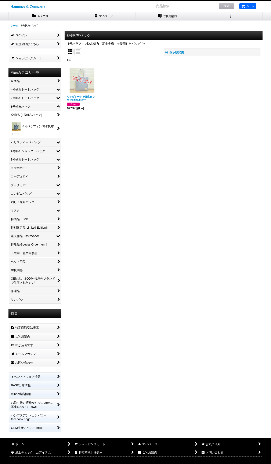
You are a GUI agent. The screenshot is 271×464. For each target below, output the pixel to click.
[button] (231, 16)
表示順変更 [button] (174, 52)
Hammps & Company (28, 6)
